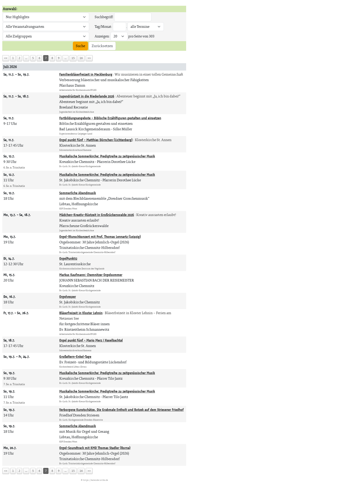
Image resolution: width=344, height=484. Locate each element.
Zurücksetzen (102, 45)
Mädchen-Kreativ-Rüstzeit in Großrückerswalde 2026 (96, 214)
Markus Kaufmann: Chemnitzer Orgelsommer (90, 274)
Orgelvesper (67, 296)
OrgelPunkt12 (68, 258)
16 (81, 58)
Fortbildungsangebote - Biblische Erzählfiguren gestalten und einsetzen (110, 118)
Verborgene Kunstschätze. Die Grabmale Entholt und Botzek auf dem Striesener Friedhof (121, 409)
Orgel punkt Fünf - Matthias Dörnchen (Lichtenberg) (96, 139)
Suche (80, 45)
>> (89, 58)
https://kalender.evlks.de (95, 480)
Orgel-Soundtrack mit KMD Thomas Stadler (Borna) (95, 447)
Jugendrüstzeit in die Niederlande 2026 (86, 96)
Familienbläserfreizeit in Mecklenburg (85, 74)
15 (73, 58)
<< (5, 58)
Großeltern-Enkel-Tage (75, 356)
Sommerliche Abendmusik (77, 193)
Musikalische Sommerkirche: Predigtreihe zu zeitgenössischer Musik (107, 156)
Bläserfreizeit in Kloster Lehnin (80, 312)
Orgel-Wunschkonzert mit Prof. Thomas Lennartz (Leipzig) (100, 236)
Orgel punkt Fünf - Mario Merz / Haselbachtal (91, 340)
